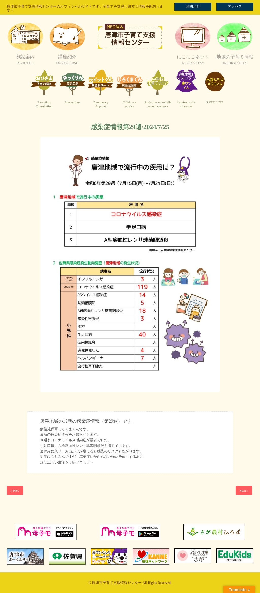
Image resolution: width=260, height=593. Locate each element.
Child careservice (129, 104)
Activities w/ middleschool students (157, 104)
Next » (243, 490)
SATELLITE (214, 102)
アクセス (235, 6)
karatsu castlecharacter (186, 104)
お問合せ (193, 6)
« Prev (15, 490)
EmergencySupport (100, 104)
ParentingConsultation (44, 104)
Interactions (72, 102)
